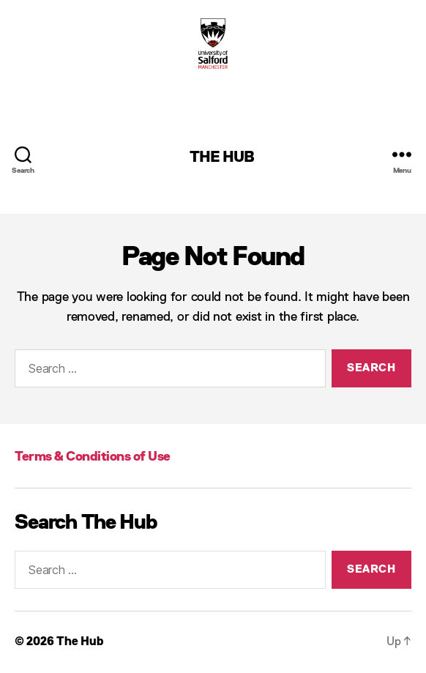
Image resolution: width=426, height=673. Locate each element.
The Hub (222, 158)
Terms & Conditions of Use (93, 457)
